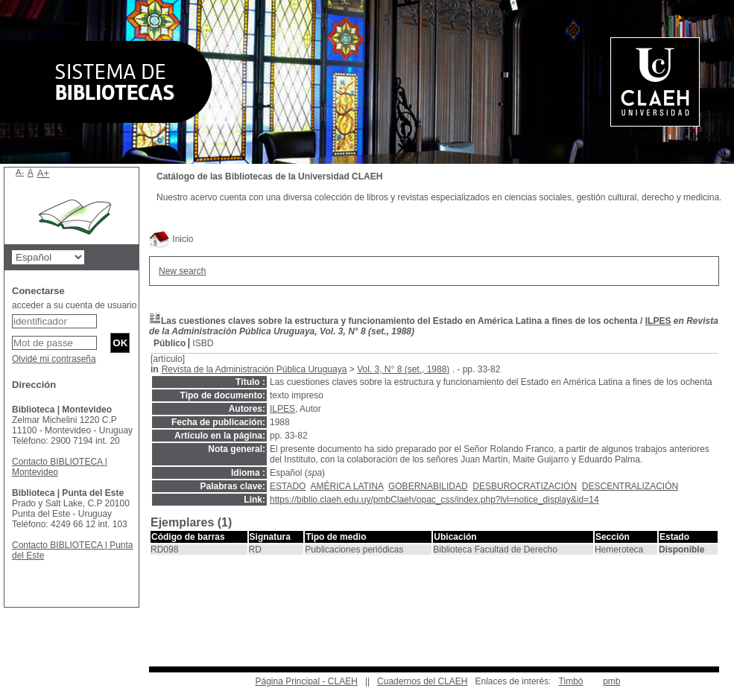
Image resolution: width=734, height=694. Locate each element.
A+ (43, 173)
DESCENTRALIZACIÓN (630, 486)
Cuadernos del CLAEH (422, 681)
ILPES (658, 321)
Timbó (571, 681)
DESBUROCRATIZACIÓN (524, 486)
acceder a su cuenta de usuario (74, 305)
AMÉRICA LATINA (346, 486)
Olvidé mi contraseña (54, 359)
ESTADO (288, 486)
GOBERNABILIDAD (428, 486)
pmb (611, 681)
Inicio (171, 239)
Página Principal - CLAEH (306, 681)
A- (20, 172)
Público (170, 343)
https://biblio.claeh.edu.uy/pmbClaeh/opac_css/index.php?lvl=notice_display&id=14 (434, 499)
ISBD (202, 343)
